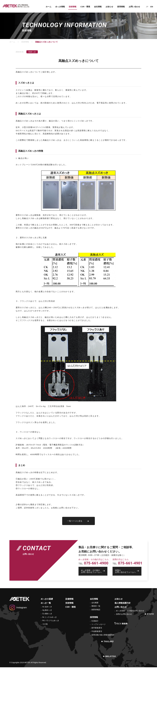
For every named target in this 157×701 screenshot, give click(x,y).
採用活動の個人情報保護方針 (102, 635)
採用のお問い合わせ (124, 614)
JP (147, 7)
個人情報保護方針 (123, 603)
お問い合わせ (134, 7)
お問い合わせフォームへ (94, 571)
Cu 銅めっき (47, 614)
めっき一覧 (46, 603)
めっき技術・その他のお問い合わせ (130, 611)
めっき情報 (60, 7)
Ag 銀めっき (47, 610)
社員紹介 (94, 621)
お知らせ (109, 7)
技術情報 (72, 7)
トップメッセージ (98, 624)
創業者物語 (95, 610)
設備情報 (69, 599)
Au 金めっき (47, 607)
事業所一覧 (95, 606)
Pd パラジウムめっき (50, 620)
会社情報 (98, 7)
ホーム (48, 7)
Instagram (21, 607)
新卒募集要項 (96, 628)
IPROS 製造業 (121, 623)
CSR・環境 (85, 7)
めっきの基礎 (47, 599)
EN (151, 7)
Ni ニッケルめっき (49, 617)
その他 (45, 624)
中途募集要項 (96, 631)
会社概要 (94, 603)
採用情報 (121, 7)
